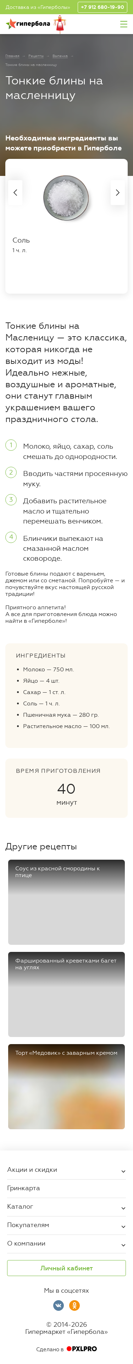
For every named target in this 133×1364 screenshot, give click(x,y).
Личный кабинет (66, 1268)
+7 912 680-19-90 (102, 7)
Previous (15, 192)
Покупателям (28, 1224)
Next (118, 192)
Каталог (20, 1206)
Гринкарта (23, 1187)
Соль (21, 240)
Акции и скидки (32, 1169)
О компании (26, 1243)
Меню (123, 24)
